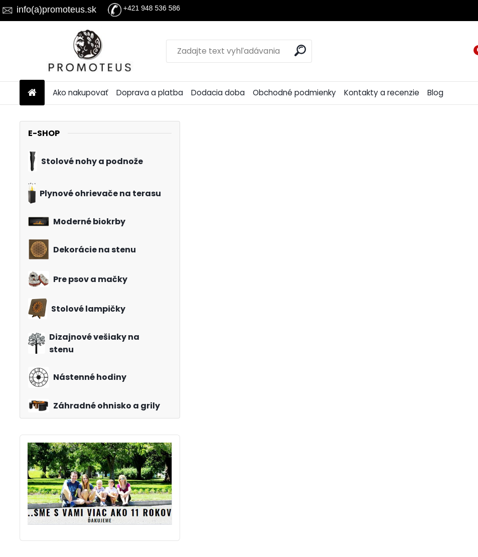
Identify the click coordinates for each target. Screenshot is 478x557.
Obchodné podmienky (294, 92)
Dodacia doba (218, 92)
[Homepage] (32, 93)
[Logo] (88, 51)
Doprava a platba (149, 92)
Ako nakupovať (80, 92)
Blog (435, 92)
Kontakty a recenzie (381, 92)
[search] (300, 50)
